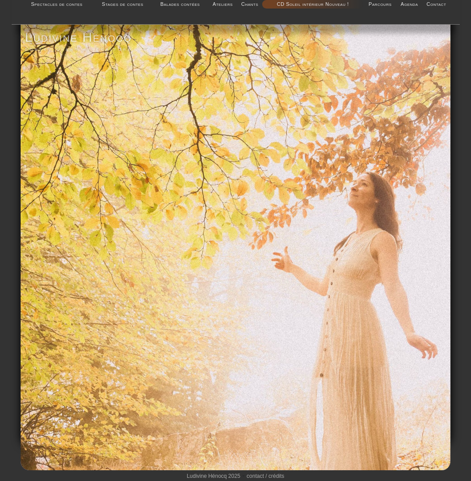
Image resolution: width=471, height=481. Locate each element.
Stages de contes (122, 4)
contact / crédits (265, 476)
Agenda (409, 4)
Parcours (379, 4)
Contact (436, 4)
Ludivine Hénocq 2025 (213, 476)
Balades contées (180, 4)
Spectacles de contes (56, 4)
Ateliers (223, 4)
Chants (249, 4)
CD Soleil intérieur (300, 4)
